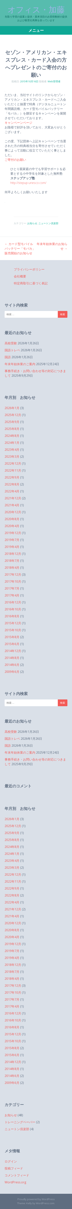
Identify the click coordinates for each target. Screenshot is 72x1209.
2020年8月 (12, 519)
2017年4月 (12, 595)
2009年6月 (12, 672)
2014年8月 (12, 658)
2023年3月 (12, 456)
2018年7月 (12, 561)
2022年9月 (12, 477)
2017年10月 (13, 581)
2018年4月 (12, 567)
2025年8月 (12, 429)
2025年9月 (12, 422)
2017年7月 (12, 588)
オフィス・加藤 (36, 9)
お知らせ (32, 223)
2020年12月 (13, 512)
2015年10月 (13, 630)
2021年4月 (12, 505)
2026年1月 (12, 408)
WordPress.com (45, 1203)
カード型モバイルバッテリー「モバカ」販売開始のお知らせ (20, 248)
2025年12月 (13, 415)
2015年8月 (12, 637)
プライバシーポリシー (29, 269)
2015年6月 (12, 644)
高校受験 (11, 343)
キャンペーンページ (18, 122)
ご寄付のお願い (15, 160)
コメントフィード (17, 1175)
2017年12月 (13, 574)
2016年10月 (13, 609)
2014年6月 (12, 665)
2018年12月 (13, 554)
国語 (8, 357)
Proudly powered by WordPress (36, 1199)
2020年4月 (12, 526)
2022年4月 (12, 491)
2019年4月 (12, 547)
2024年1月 (12, 443)
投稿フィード (14, 1168)
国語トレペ (12, 350)
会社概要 (20, 276)
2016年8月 (12, 616)
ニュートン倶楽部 (48, 223)
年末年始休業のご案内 (20, 364)
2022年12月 (13, 463)
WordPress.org (15, 1182)
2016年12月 (13, 602)
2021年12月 (13, 498)
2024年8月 (12, 436)
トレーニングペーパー (20, 1122)
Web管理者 (54, 81)
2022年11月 (13, 470)
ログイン (11, 1161)
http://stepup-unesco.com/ (28, 183)
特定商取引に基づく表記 (31, 283)
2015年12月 (13, 623)
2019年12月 (13, 533)
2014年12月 (13, 651)
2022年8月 (12, 484)
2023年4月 (12, 449)
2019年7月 (12, 540)
